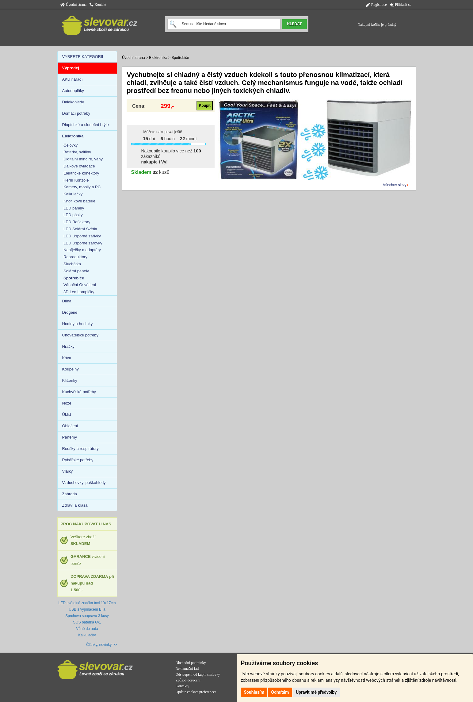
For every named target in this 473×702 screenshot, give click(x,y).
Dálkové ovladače (79, 166)
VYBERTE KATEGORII (82, 56)
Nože (66, 403)
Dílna (66, 301)
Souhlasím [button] (254, 692)
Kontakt (98, 4)
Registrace (376, 4)
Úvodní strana (73, 4)
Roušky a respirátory (80, 448)
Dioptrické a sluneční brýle (85, 124)
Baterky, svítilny (77, 152)
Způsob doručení (188, 680)
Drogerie (70, 312)
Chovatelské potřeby (80, 335)
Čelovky (70, 145)
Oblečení (70, 426)
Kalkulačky (72, 194)
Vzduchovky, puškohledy (84, 482)
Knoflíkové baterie (79, 201)
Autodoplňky (73, 90)
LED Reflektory (76, 222)
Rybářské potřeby (77, 460)
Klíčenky (69, 380)
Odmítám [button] (280, 692)
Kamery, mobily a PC (82, 187)
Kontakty (182, 686)
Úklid (66, 414)
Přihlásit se (400, 4)
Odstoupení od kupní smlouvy (198, 674)
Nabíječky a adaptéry (82, 249)
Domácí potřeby (76, 113)
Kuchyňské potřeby (79, 391)
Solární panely (76, 271)
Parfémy (69, 437)
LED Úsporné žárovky (82, 243)
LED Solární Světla (80, 229)
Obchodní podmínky (191, 663)
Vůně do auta (87, 629)
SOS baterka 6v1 (87, 622)
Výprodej (70, 68)
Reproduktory (75, 257)
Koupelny (70, 369)
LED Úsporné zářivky (82, 236)
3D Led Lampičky (78, 292)
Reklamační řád (187, 668)
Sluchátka (72, 264)
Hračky (68, 346)
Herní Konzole (76, 180)
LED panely (73, 208)
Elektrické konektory (81, 173)
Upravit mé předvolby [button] (316, 692)
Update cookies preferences (196, 692)
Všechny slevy (394, 185)
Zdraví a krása (75, 505)
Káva (66, 357)
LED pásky (73, 215)
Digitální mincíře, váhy (83, 159)
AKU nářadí (72, 79)
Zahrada (69, 494)
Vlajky (67, 471)
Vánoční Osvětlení (79, 284)
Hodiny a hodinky (77, 323)
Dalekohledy (73, 102)
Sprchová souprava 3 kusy (87, 616)
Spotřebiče (180, 58)
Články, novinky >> (101, 645)
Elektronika (158, 58)
